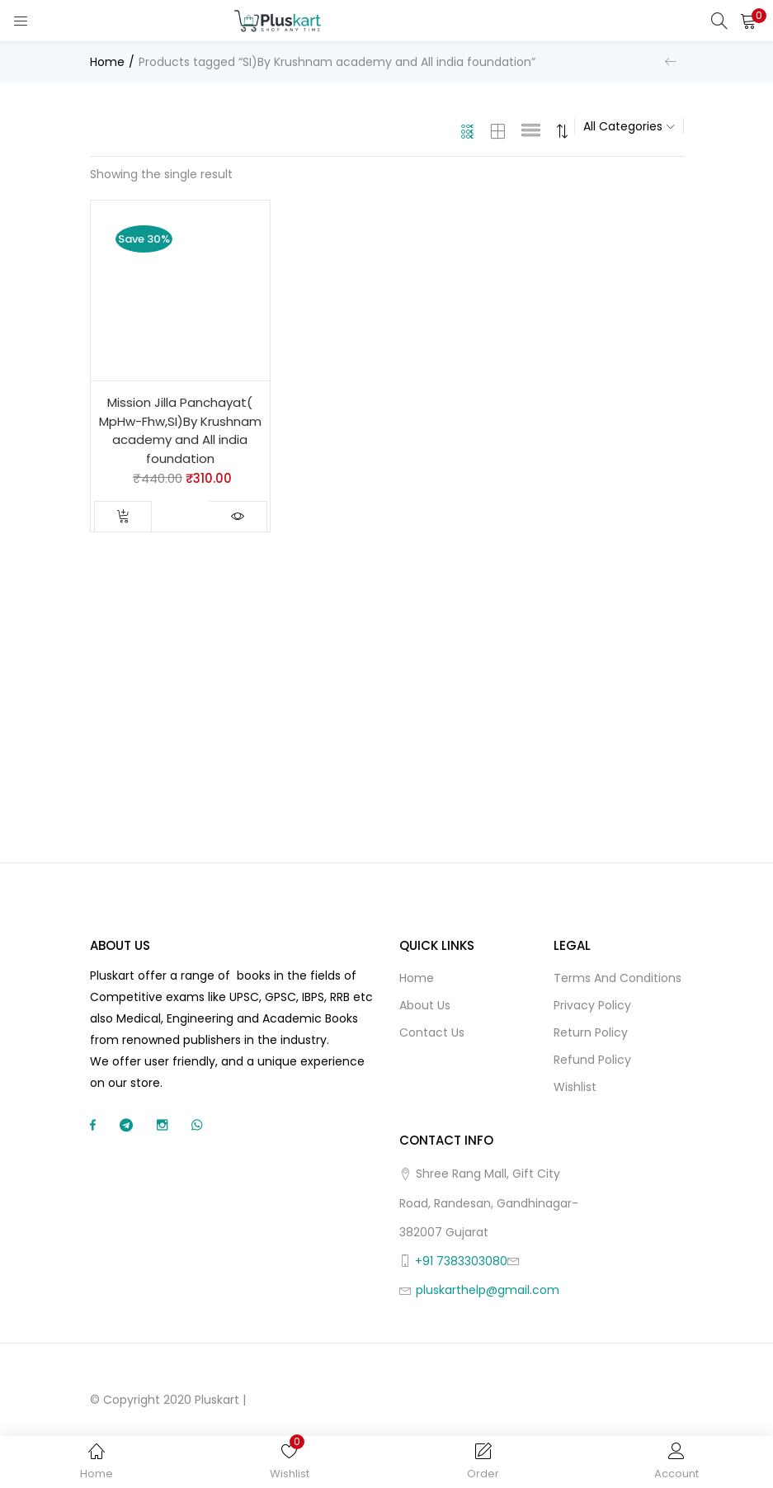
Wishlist (575, 1087)
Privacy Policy (592, 1005)
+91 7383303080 (461, 1261)
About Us (424, 1005)
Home (107, 62)
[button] (748, 20)
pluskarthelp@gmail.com (487, 1290)
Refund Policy (592, 1059)
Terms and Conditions (617, 978)
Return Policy (591, 1032)
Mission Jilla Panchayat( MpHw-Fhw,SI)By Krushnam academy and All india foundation (180, 430)
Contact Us (431, 1032)
